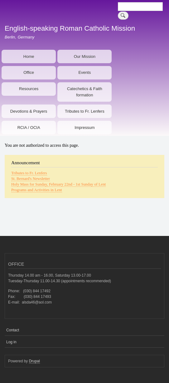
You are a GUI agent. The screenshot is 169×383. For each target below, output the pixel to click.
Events (84, 72)
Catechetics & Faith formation (84, 91)
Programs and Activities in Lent (36, 190)
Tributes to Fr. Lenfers (84, 111)
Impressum (84, 127)
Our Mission (84, 56)
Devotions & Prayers (28, 111)
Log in (11, 342)
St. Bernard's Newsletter (30, 178)
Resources (28, 88)
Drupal (34, 361)
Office (28, 72)
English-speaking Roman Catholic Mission (70, 28)
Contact (12, 330)
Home (28, 56)
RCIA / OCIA (28, 127)
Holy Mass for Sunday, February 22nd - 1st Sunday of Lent (58, 184)
